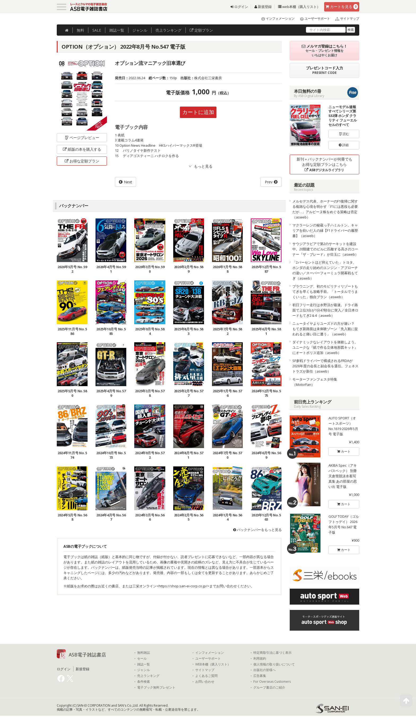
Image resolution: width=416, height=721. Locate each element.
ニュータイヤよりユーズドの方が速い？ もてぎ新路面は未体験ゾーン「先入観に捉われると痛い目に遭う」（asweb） (325, 328)
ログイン (239, 6)
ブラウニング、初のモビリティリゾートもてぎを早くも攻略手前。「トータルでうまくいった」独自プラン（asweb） (325, 291)
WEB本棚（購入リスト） (213, 664)
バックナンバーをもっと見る (257, 529)
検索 (351, 29)
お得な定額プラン (82, 160)
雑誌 (116, 30)
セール (142, 658)
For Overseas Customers (272, 682)
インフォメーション (275, 18)
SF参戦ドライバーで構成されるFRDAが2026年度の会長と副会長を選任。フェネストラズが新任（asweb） (325, 366)
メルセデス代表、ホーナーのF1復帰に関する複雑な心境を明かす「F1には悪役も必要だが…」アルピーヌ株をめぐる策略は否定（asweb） (325, 209)
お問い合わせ (204, 682)
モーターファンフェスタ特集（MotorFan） (314, 382)
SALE (96, 30)
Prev (268, 181)
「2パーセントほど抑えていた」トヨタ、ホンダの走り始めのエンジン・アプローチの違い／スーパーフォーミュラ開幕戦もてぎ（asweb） (325, 270)
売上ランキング (148, 676)
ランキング (168, 30)
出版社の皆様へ (264, 670)
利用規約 (259, 658)
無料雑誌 (143, 653)
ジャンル (139, 30)
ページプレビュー (81, 137)
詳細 (344, 145)
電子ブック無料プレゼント (156, 687)
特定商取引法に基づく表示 (272, 653)
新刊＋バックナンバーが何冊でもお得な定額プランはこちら (324, 164)
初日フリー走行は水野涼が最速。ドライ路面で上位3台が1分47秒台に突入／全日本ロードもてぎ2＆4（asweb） (325, 310)
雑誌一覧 (143, 664)
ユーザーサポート (312, 18)
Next (128, 181)
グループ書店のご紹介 (269, 687)
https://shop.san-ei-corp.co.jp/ (183, 586)
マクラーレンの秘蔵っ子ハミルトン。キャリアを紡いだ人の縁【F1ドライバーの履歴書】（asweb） (325, 230)
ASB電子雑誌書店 (87, 654)
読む (344, 134)
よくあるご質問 (206, 676)
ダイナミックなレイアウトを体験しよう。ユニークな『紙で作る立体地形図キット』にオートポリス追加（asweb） (325, 347)
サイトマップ (345, 18)
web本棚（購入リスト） (299, 6)
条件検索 (143, 682)
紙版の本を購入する (82, 149)
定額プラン (201, 30)
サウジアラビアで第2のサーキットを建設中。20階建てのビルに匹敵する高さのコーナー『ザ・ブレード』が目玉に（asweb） (325, 249)
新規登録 (263, 6)
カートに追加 (198, 112)
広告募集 (259, 676)
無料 (80, 30)
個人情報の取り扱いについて (274, 664)
